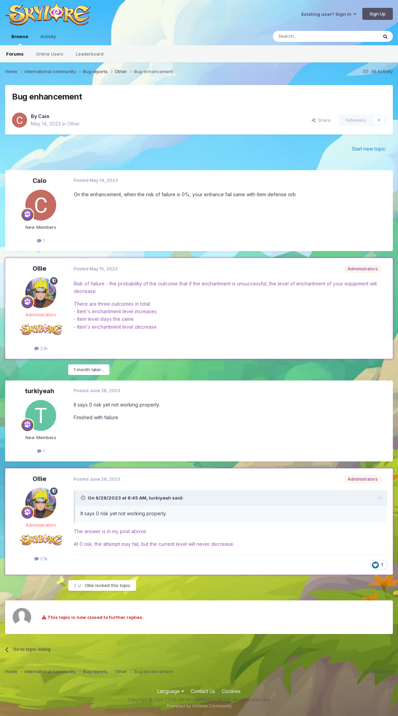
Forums (15, 54)
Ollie (39, 268)
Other (73, 124)
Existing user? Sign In (328, 14)
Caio (43, 116)
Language (170, 691)
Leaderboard (90, 54)
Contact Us (203, 691)
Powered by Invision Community (199, 705)
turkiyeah (39, 391)
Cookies (231, 691)
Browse (19, 39)
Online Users (49, 54)
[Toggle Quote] (84, 498)
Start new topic (369, 149)
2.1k (41, 348)
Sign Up (378, 13)
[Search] (308, 36)
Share (321, 120)
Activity (48, 36)
